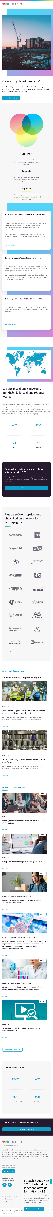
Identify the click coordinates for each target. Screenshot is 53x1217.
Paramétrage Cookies (8, 1202)
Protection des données (9, 1196)
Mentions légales (7, 1199)
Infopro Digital (20, 1211)
